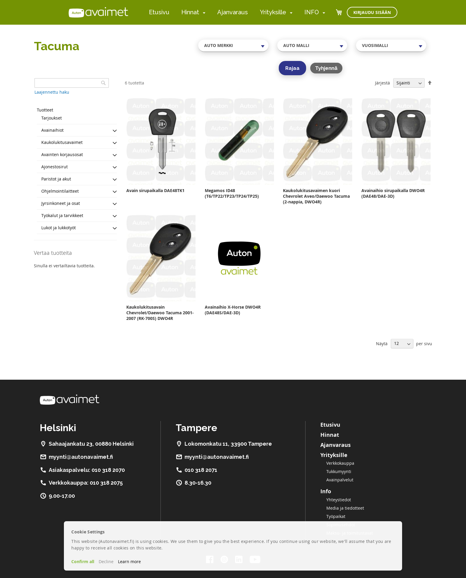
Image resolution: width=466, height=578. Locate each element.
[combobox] (233, 45)
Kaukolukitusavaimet (62, 142)
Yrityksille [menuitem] (273, 12)
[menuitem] (202, 12)
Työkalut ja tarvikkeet (62, 215)
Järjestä (382, 83)
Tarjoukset (51, 118)
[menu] (237, 12)
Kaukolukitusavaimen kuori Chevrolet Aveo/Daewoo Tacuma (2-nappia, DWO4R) (316, 196)
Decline (106, 561)
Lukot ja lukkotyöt (58, 227)
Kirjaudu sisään (372, 12)
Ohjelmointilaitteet (60, 191)
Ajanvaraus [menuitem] (232, 12)
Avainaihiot (52, 130)
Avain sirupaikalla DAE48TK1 (155, 190)
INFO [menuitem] (311, 12)
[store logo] (98, 12)
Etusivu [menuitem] (159, 12)
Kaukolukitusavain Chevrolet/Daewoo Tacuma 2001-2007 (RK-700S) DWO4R (160, 312)
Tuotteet (45, 110)
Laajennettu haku (51, 92)
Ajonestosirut (54, 166)
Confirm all (82, 561)
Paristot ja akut (56, 179)
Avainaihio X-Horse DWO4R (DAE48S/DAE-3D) (233, 309)
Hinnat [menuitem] (190, 12)
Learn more (129, 561)
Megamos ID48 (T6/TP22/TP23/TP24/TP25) (232, 193)
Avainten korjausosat (62, 154)
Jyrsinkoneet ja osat (60, 203)
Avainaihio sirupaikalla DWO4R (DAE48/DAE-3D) (393, 193)
